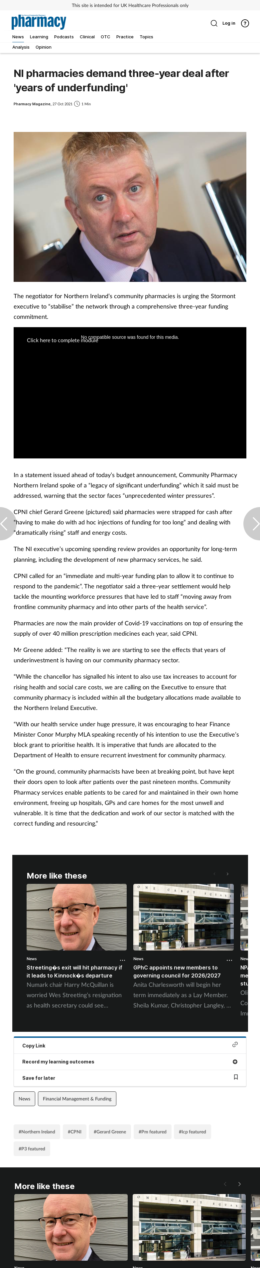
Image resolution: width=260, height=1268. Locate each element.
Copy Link (130, 1045)
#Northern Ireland (37, 1131)
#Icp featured (192, 1131)
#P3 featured (32, 1148)
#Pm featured (153, 1131)
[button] (227, 874)
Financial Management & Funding (77, 1098)
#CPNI (74, 1131)
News (32, 958)
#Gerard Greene (110, 1131)
